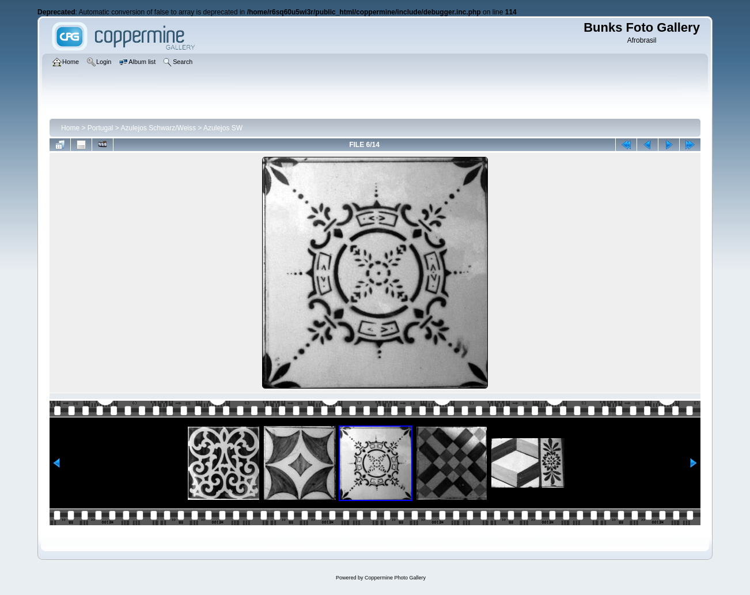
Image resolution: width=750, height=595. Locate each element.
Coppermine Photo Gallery (395, 578)
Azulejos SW (223, 128)
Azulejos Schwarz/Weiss (158, 128)
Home (70, 128)
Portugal (100, 128)
